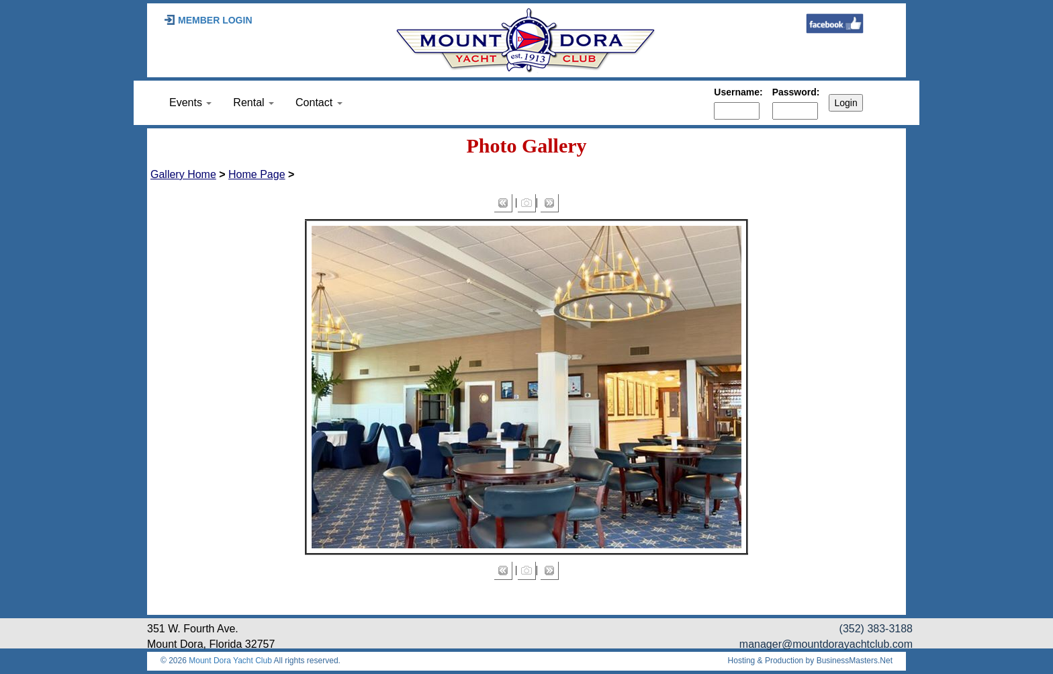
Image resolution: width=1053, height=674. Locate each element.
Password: (796, 92)
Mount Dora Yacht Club (230, 660)
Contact (318, 102)
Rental (253, 102)
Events (190, 102)
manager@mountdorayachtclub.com (826, 644)
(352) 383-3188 (876, 628)
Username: (738, 92)
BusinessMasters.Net (854, 660)
